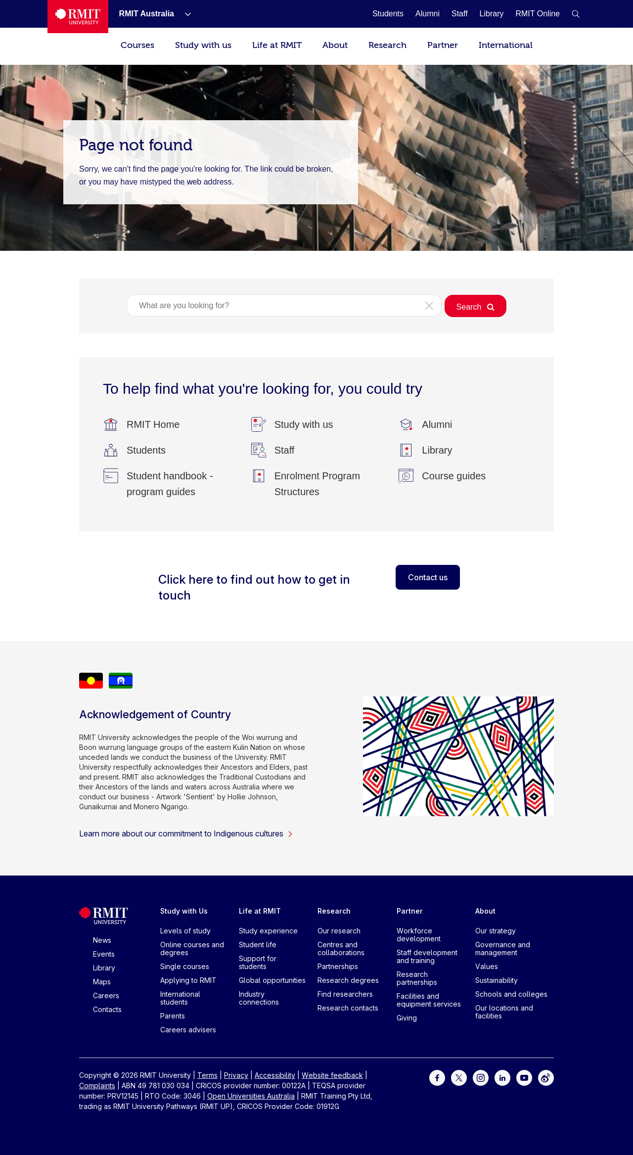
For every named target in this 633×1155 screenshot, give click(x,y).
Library (104, 968)
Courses (137, 45)
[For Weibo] (546, 1077)
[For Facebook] (437, 1077)
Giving (407, 1018)
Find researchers (345, 994)
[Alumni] (427, 13)
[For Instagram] (481, 1077)
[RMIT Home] (153, 424)
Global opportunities (272, 980)
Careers (106, 995)
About (335, 45)
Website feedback (332, 1075)
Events (104, 954)
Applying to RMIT (188, 980)
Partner (442, 45)
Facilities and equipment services (429, 1000)
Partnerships (337, 966)
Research (387, 45)
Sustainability (496, 980)
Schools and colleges (511, 994)
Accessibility (275, 1075)
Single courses (184, 966)
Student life (257, 944)
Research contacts (347, 1008)
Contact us (428, 577)
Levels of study (185, 930)
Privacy (236, 1075)
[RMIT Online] (537, 13)
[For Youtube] (524, 1077)
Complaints (97, 1085)
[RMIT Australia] (146, 13)
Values (486, 966)
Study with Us (184, 911)
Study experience (268, 930)
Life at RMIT (277, 45)
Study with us (203, 45)
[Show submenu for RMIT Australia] (184, 14)
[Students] (388, 13)
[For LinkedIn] (502, 1077)
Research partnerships (417, 978)
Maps (102, 981)
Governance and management (502, 948)
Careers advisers (188, 1029)
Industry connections (259, 998)
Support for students (257, 962)
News (102, 940)
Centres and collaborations (340, 948)
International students (180, 998)
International (506, 45)
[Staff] (460, 13)
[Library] (492, 13)
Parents (172, 1016)
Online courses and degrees (192, 948)
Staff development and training (427, 956)
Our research (339, 930)
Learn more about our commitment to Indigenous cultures (186, 833)
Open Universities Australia (251, 1096)
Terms (207, 1075)
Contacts (107, 1009)
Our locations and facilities (504, 1012)
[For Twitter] (459, 1077)
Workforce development (419, 934)
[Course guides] (454, 475)
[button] (576, 14)
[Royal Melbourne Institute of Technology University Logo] (77, 16)
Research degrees (348, 980)
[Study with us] (303, 424)
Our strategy (495, 930)
